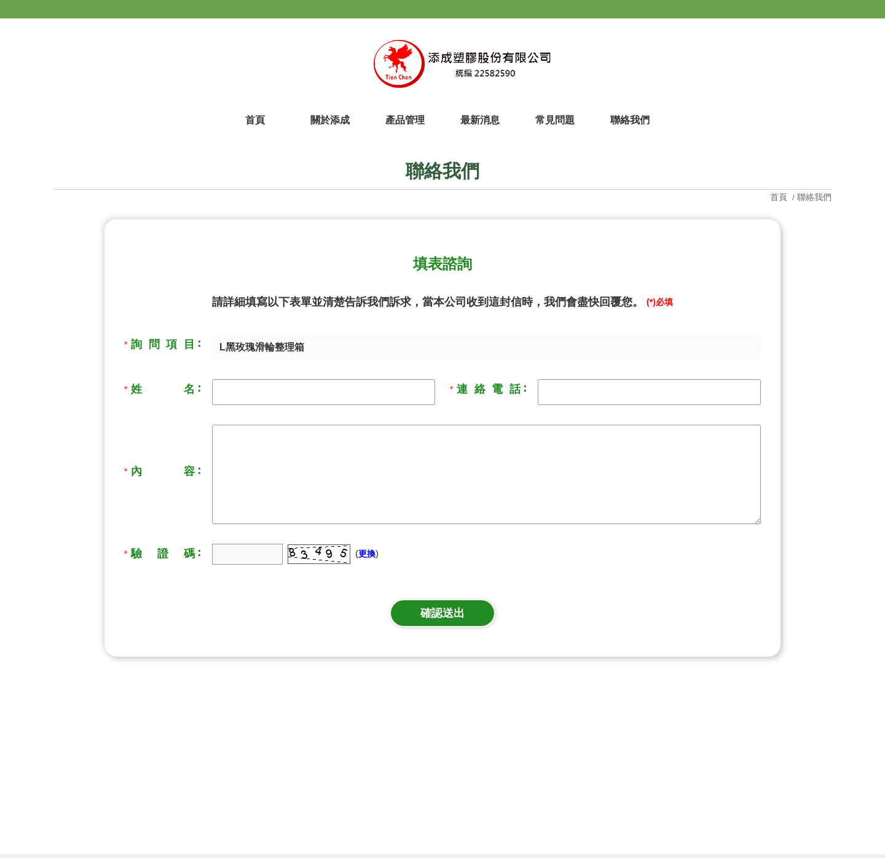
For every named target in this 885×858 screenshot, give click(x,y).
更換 (367, 553)
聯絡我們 (814, 197)
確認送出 (442, 613)
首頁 (780, 197)
